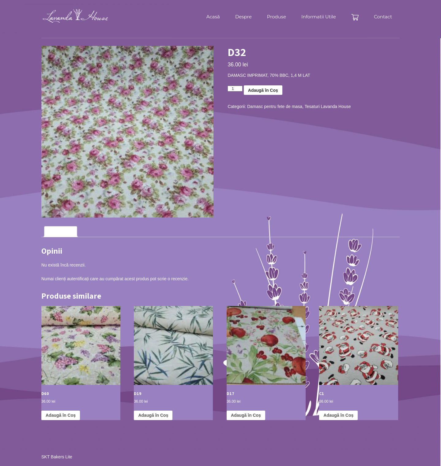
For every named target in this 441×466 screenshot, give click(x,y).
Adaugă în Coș (263, 90)
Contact (383, 17)
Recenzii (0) (61, 231)
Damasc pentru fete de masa (274, 106)
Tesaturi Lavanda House (328, 106)
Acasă (213, 17)
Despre (243, 17)
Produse (276, 17)
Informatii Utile (318, 17)
